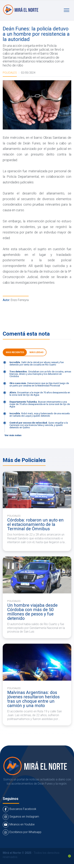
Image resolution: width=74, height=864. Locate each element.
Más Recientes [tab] (15, 352)
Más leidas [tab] (36, 352)
